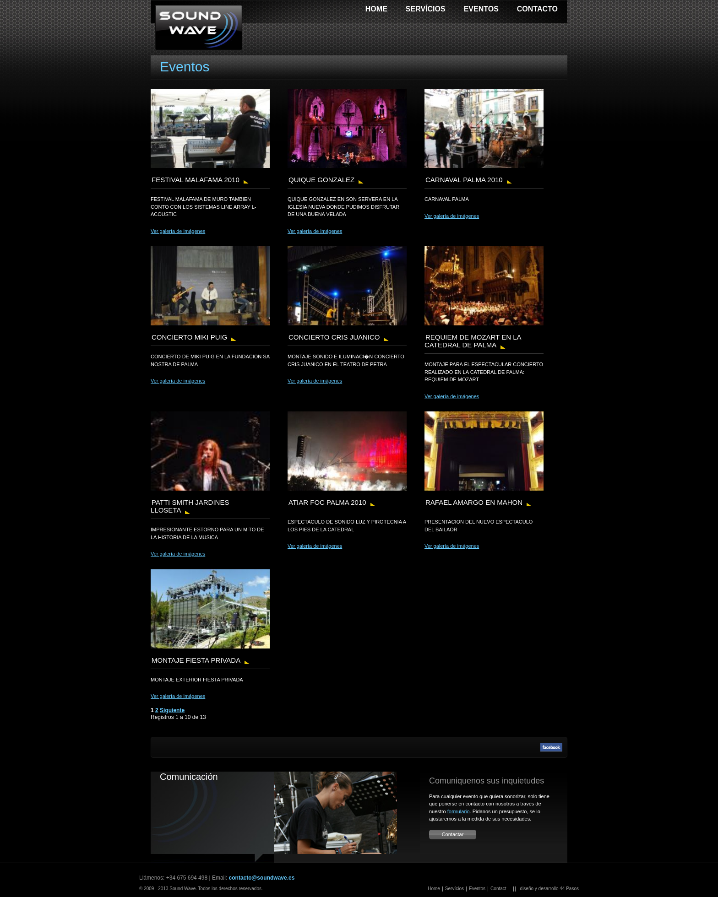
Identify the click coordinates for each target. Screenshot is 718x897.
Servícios (426, 9)
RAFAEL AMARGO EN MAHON (473, 502)
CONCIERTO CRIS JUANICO (334, 337)
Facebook (551, 747)
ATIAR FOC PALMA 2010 (327, 502)
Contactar (453, 834)
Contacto (537, 9)
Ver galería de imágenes (178, 231)
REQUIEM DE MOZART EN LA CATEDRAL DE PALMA (472, 341)
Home (376, 9)
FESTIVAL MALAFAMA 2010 (195, 180)
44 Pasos (569, 888)
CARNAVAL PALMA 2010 (464, 180)
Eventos (481, 9)
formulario (458, 811)
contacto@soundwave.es (262, 878)
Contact (498, 888)
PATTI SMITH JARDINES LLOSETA (190, 506)
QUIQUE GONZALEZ (321, 180)
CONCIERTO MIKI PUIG (189, 337)
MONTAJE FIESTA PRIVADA (196, 660)
